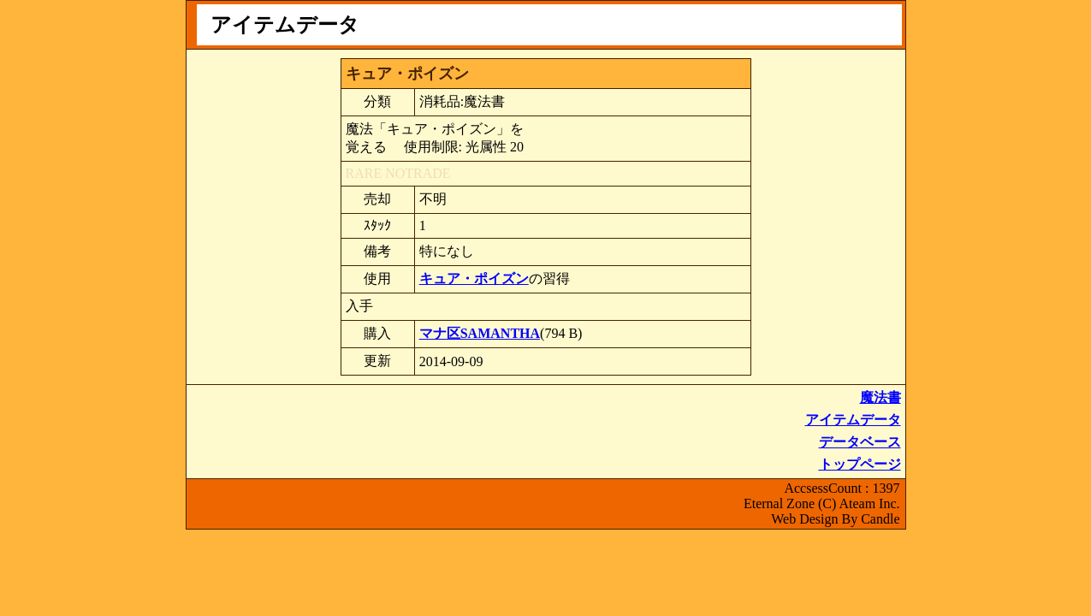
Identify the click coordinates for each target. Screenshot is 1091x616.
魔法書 (880, 397)
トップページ (860, 464)
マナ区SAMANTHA (479, 333)
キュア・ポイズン (474, 278)
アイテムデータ (853, 419)
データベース (860, 442)
